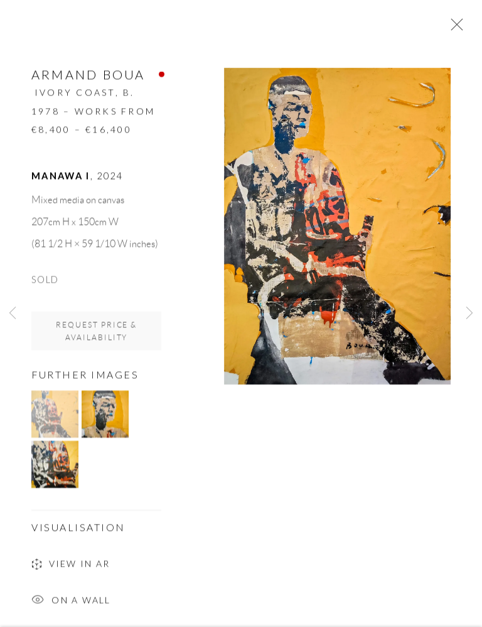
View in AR (70, 567)
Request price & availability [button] (96, 334)
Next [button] (469, 313)
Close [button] (453, 28)
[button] (54, 416)
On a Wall (71, 604)
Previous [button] (12, 313)
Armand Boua (88, 77)
